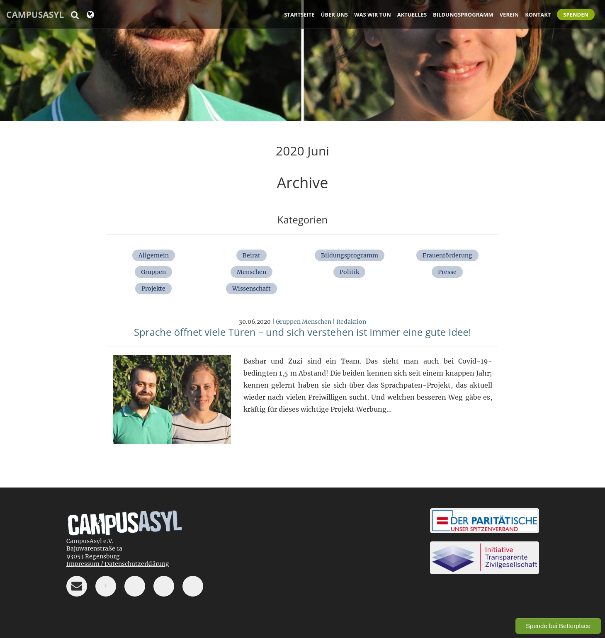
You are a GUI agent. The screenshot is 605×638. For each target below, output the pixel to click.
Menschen (251, 272)
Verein (509, 14)
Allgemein (153, 255)
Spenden (575, 14)
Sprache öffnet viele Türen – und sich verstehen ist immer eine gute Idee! (302, 332)
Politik (349, 272)
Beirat (251, 255)
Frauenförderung (447, 255)
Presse (447, 272)
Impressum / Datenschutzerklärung (117, 564)
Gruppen (153, 272)
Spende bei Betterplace (558, 625)
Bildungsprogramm (463, 14)
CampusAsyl (35, 14)
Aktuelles (412, 14)
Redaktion (351, 321)
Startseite (299, 14)
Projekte (153, 288)
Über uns (334, 14)
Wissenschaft (251, 288)
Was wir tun (372, 14)
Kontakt (538, 14)
